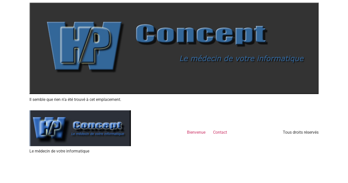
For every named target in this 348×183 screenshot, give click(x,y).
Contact (220, 132)
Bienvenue (196, 132)
